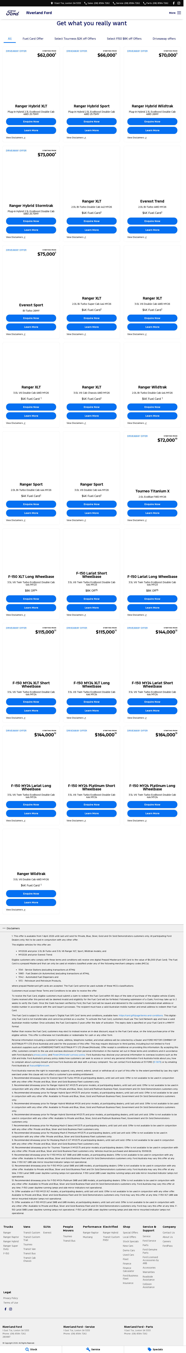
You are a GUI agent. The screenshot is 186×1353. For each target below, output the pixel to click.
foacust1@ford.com (39, 1065)
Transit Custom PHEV (111, 1238)
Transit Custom (31, 1232)
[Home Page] (13, 13)
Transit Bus (29, 1253)
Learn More (31, 130)
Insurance (128, 1283)
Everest (47, 1232)
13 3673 (157, 1062)
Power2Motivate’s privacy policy (69, 1054)
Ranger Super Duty (10, 1247)
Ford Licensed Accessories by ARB (151, 1260)
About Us (168, 1237)
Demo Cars (129, 1250)
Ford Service (149, 1240)
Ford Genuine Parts (150, 1251)
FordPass (168, 1245)
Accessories (149, 1267)
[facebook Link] (174, 3)
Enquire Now (31, 121)
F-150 (6, 1253)
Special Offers (130, 1232)
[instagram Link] (179, 3)
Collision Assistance (149, 1286)
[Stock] (31, 1349)
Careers (167, 1241)
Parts (145, 1245)
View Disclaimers (15, 138)
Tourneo (27, 1244)
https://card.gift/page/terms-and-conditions (141, 1015)
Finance (127, 1263)
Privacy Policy (10, 1298)
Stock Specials (131, 1241)
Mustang (87, 1237)
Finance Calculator (128, 1269)
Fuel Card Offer (33, 38)
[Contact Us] (66, 3)
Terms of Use (10, 1302)
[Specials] (155, 1349)
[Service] (93, 1349)
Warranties (149, 1272)
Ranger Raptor (11, 1237)
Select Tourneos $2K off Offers (75, 38)
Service (146, 1236)
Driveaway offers (164, 38)
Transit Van (29, 1249)
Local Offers (129, 1237)
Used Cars (128, 1254)
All (9, 38)
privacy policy (40, 1054)
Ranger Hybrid (11, 1241)
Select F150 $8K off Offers (124, 38)
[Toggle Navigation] (175, 12)
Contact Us (169, 1232)
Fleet (126, 1259)
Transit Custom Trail (31, 1238)
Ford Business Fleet (130, 1277)
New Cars (128, 1245)
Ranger (7, 1232)
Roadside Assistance (149, 1278)
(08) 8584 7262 (18, 1333)
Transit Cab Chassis (29, 1259)
